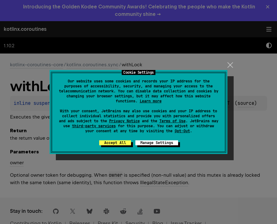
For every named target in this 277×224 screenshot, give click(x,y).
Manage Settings (156, 142)
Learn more (151, 101)
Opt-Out (182, 130)
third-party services (94, 126)
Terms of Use (172, 121)
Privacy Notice (124, 121)
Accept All (115, 142)
